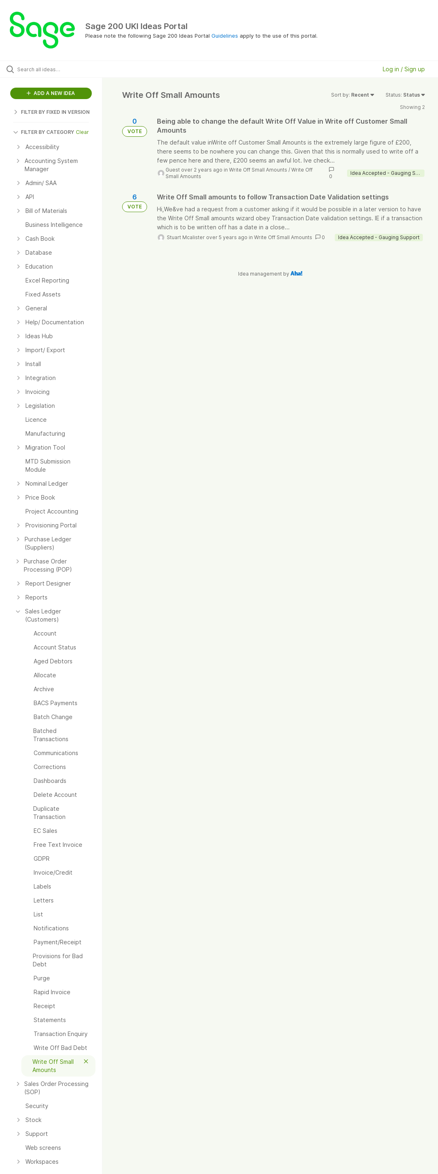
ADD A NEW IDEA (51, 93)
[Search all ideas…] (55, 69)
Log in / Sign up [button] (404, 69)
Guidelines (224, 35)
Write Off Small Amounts (258, 170)
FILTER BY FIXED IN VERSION (51, 112)
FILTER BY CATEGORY (43, 132)
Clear (82, 132)
